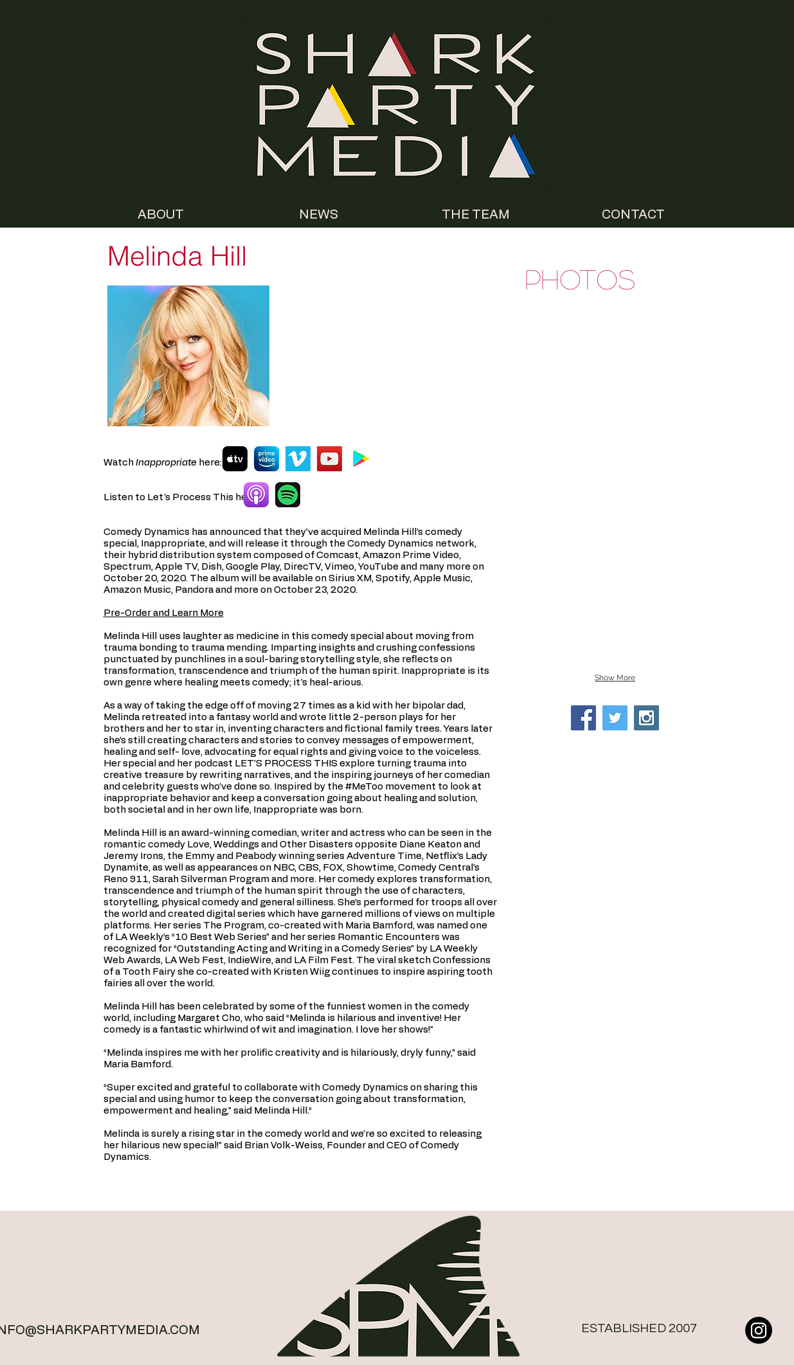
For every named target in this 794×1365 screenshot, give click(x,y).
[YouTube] (329, 458)
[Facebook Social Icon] (583, 717)
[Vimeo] (298, 458)
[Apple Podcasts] (256, 494)
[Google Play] (361, 458)
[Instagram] (758, 1330)
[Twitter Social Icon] (614, 717)
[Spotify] (287, 494)
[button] (615, 367)
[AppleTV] (235, 458)
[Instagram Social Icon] (646, 717)
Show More (615, 677)
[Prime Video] (266, 458)
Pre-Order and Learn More (164, 613)
